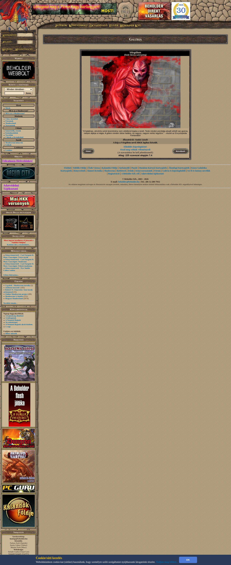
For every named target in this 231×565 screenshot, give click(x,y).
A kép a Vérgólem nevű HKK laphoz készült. (135, 142)
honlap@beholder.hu (18, 539)
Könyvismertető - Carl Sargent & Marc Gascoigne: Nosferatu (18, 260)
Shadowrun (109, 171)
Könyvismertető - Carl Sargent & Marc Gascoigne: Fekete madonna (18, 265)
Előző (88, 151)
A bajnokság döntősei (14, 316)
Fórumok (9, 121)
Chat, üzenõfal (11, 119)
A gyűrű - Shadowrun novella (17, 285)
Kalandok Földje (109, 168)
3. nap (8, 326)
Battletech (121, 171)
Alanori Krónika (95, 171)
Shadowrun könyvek (14, 143)
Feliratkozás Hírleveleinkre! (17, 161)
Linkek (8, 145)
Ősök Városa (94, 168)
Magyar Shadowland (14, 298)
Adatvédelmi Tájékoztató (11, 187)
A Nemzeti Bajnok (13, 320)
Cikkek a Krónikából (14, 137)
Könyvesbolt (79, 171)
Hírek (7, 108)
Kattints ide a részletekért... (18, 245)
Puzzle (134, 168)
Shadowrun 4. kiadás (14, 296)
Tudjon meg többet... (167, 562)
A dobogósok (10, 318)
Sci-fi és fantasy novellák (198, 171)
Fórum (157, 171)
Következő (180, 151)
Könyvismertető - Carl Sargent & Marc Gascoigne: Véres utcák (18, 256)
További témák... (10, 303)
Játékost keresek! (12, 287)
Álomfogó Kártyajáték (179, 168)
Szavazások (10, 125)
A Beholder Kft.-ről (130, 173)
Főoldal (67, 168)
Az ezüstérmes (11, 322)
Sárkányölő (124, 168)
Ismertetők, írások (13, 131)
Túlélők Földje (79, 168)
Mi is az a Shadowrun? (15, 113)
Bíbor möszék (11, 333)
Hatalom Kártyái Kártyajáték (153, 168)
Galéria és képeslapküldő (174, 171)
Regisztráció (113, 173)
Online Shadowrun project (16, 294)
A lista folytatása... (11, 275)
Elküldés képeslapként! (135, 146)
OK (188, 560)
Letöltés (8, 150)
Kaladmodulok (11, 133)
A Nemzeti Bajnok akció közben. (19, 324)
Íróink (131, 171)
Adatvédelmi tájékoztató (152, 173)
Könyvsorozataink (144, 171)
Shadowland (10, 123)
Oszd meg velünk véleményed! (135, 149)
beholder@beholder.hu (128, 182)
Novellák (9, 135)
